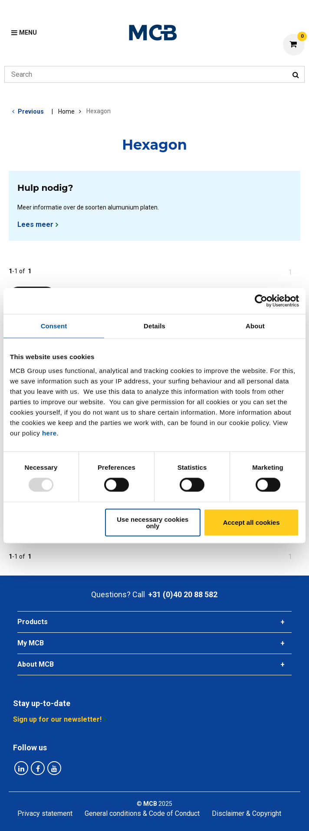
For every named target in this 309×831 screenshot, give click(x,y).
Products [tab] (32, 622)
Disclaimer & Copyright (246, 813)
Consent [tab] (54, 326)
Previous (31, 111)
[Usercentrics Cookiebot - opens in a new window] (261, 301)
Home (66, 111)
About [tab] (255, 326)
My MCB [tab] (30, 643)
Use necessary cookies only (152, 522)
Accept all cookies (251, 522)
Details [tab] (154, 326)
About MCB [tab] (35, 664)
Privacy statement (44, 813)
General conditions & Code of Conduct (142, 813)
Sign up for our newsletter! (57, 719)
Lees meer (35, 224)
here (49, 432)
